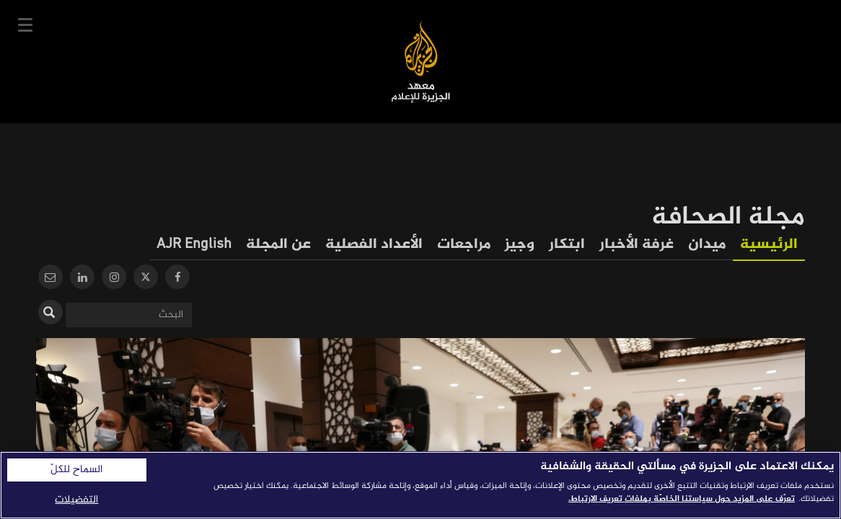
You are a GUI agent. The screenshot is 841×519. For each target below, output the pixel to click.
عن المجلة (278, 245)
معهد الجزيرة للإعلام (421, 61)
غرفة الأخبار (636, 245)
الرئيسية (769, 245)
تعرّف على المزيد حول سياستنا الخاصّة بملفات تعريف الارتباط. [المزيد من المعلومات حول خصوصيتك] (681, 499)
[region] (420, 485)
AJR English (194, 245)
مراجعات (463, 245)
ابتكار (567, 245)
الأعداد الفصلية (374, 245)
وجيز (519, 245)
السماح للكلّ (76, 470)
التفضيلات (76, 500)
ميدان (707, 245)
